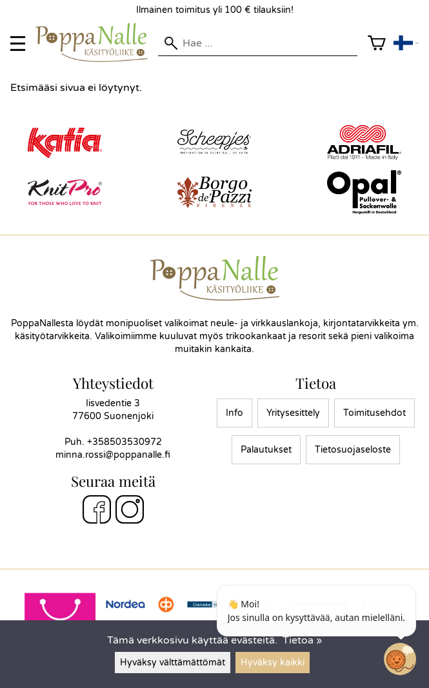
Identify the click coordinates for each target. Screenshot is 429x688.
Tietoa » (302, 640)
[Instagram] (129, 511)
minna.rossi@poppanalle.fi (112, 454)
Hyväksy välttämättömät (172, 662)
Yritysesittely (293, 413)
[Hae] (257, 43)
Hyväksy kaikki (272, 662)
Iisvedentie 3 (113, 403)
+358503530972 (124, 442)
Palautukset (266, 449)
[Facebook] (97, 511)
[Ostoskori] (377, 44)
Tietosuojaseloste (353, 449)
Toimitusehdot (374, 413)
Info (234, 413)
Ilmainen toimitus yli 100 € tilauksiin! (215, 10)
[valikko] (17, 43)
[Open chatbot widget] (400, 659)
